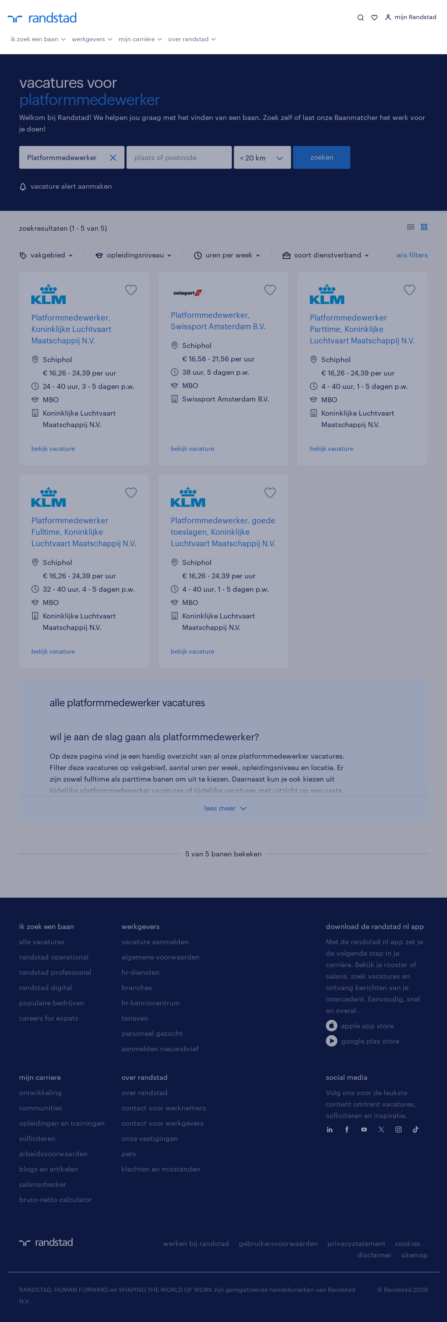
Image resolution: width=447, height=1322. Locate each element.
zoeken (322, 157)
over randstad (192, 38)
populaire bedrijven (51, 1002)
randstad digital (45, 987)
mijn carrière (140, 38)
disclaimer (374, 1255)
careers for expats (48, 1018)
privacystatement (356, 1243)
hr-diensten (140, 972)
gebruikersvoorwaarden (278, 1243)
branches (136, 987)
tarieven (134, 1018)
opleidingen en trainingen (62, 1123)
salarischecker (42, 1184)
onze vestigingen (149, 1138)
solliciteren (37, 1138)
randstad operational (54, 957)
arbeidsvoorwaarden (53, 1153)
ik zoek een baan (38, 38)
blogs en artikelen (48, 1169)
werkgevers (92, 38)
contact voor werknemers (163, 1108)
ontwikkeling (40, 1092)
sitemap (414, 1255)
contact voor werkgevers (162, 1123)
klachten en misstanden (160, 1169)
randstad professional (55, 972)
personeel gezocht (152, 1033)
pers (128, 1153)
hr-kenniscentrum (150, 1002)
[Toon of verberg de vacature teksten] (417, 228)
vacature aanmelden (155, 941)
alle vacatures (42, 941)
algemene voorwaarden (160, 957)
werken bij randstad (196, 1243)
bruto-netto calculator (55, 1199)
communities (40, 1108)
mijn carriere (40, 1077)
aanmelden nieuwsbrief (160, 1048)
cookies (407, 1243)
